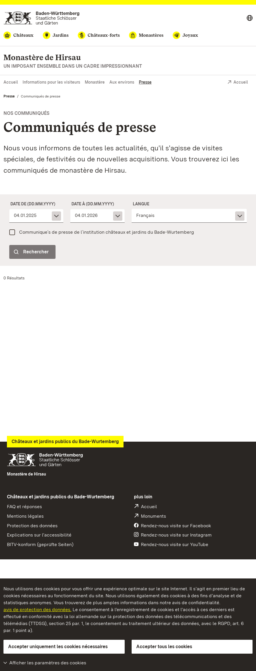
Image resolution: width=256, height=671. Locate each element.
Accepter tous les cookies (164, 646)
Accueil (10, 82)
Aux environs (121, 82)
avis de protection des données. (37, 609)
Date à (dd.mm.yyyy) (92, 204)
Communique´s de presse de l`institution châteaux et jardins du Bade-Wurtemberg (106, 232)
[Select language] (249, 18)
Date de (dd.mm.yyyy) (32, 204)
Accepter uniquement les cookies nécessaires (58, 646)
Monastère (95, 82)
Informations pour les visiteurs (51, 82)
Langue (141, 204)
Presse (145, 82)
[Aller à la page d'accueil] (41, 18)
